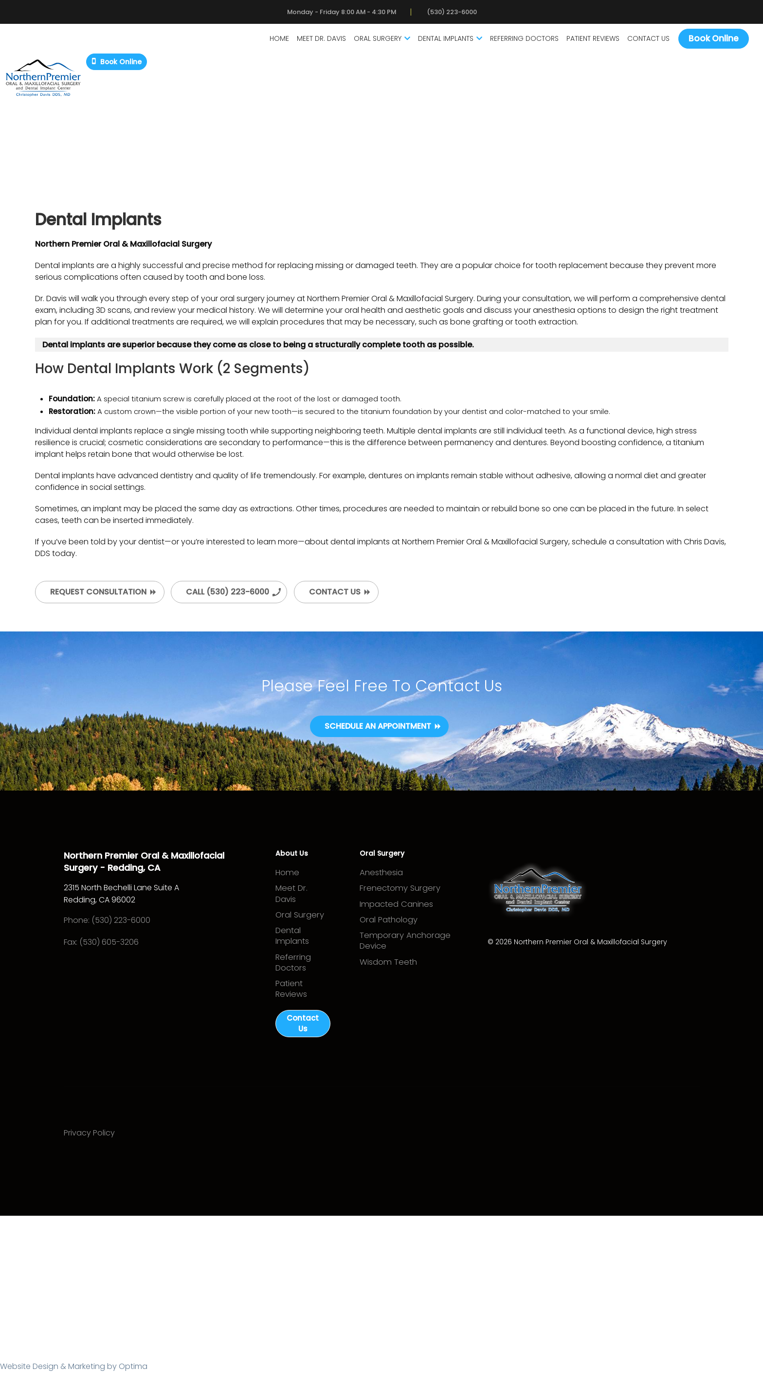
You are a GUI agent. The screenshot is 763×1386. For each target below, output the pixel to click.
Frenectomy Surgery (398, 896)
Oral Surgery (374, 42)
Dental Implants (443, 42)
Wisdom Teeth (387, 979)
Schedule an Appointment (378, 731)
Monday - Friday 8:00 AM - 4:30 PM (338, 13)
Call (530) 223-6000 (227, 595)
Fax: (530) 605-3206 (105, 947)
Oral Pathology (388, 931)
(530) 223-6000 (464, 13)
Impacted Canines (395, 913)
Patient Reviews (585, 42)
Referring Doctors (517, 42)
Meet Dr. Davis (314, 42)
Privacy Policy (93, 1147)
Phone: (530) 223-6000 (111, 925)
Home (272, 42)
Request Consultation (98, 595)
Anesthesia (381, 878)
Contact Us (641, 42)
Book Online (706, 41)
